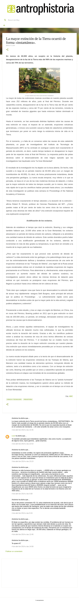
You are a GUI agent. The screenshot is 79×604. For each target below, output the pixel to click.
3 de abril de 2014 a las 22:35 (22, 430)
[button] (7, 49)
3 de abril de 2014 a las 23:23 (22, 461)
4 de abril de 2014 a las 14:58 (22, 546)
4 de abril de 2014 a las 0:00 (22, 494)
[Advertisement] (39, 573)
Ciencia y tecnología (14, 399)
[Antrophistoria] (39, 9)
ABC (71, 396)
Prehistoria (28, 399)
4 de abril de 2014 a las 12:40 (22, 534)
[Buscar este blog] (41, 20)
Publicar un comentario (14, 551)
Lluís (13, 436)
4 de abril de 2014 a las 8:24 (22, 513)
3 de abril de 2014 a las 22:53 (22, 444)
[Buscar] (4, 20)
